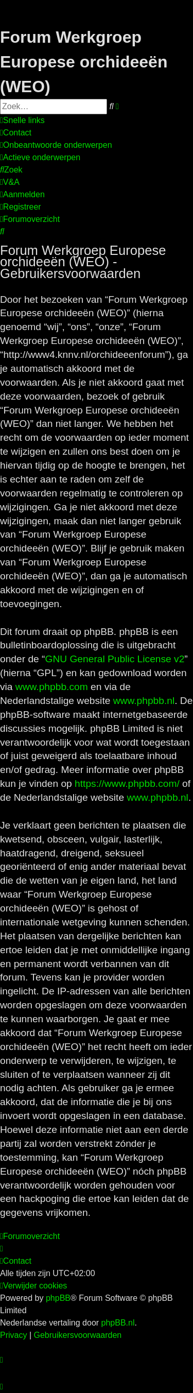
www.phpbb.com (51, 686)
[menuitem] (15, 133)
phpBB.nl (118, 1322)
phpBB (58, 1298)
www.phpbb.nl (143, 700)
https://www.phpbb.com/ (127, 783)
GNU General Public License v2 (114, 658)
